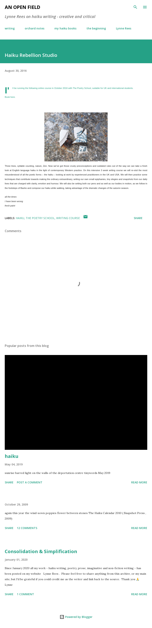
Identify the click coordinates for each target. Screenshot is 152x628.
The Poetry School (82, 88)
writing (10, 28)
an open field (22, 7)
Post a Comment (29, 482)
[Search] (135, 7)
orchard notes (34, 28)
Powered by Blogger (76, 617)
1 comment (25, 594)
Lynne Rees (123, 28)
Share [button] (138, 218)
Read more (139, 482)
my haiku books (65, 28)
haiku (20, 218)
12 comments (27, 528)
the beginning (96, 28)
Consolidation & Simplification (41, 551)
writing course (68, 218)
